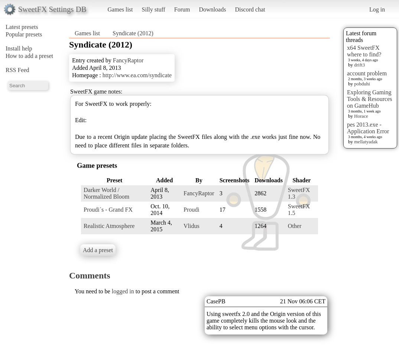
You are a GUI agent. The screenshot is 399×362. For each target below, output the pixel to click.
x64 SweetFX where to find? (364, 51)
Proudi (192, 209)
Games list (120, 9)
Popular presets (24, 34)
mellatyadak (366, 141)
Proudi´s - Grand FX (108, 209)
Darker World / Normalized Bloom (106, 193)
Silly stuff (153, 9)
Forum (182, 9)
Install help (19, 48)
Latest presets (22, 27)
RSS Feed (17, 70)
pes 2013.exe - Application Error (368, 127)
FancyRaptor (128, 60)
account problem (367, 73)
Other (294, 226)
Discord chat (250, 9)
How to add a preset (29, 56)
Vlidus (192, 226)
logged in (123, 291)
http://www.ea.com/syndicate (137, 75)
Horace (361, 116)
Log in (377, 9)
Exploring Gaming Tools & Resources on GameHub (369, 99)
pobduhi (362, 84)
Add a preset (98, 250)
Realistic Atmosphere (109, 226)
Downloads (212, 9)
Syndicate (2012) (133, 33)
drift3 (359, 65)
